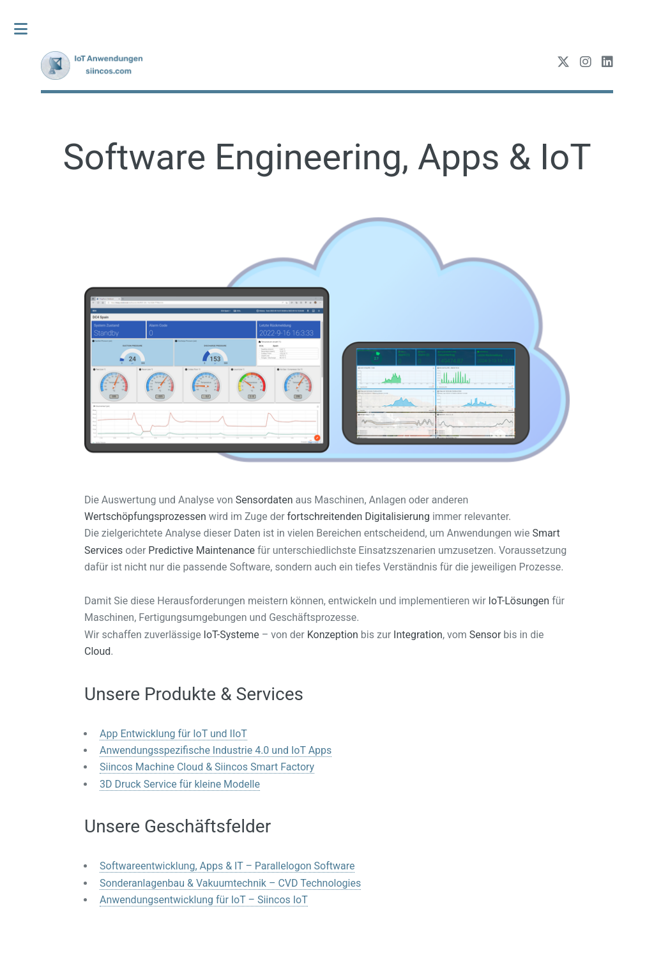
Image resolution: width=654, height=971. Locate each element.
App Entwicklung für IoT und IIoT (173, 734)
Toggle (27, 28)
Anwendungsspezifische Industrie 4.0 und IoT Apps (215, 750)
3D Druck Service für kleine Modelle (180, 784)
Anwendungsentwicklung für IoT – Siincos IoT (204, 900)
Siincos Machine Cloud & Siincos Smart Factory (207, 767)
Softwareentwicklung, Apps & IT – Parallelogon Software (227, 866)
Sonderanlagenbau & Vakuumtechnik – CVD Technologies (230, 883)
